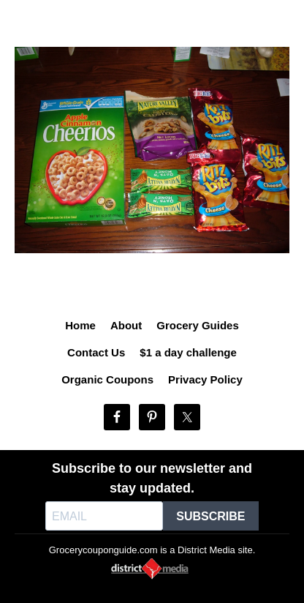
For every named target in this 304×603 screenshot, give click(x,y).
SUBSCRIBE (210, 516)
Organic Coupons (107, 379)
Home (80, 325)
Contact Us (96, 352)
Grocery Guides (197, 325)
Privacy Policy (205, 379)
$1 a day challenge (188, 352)
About (126, 325)
